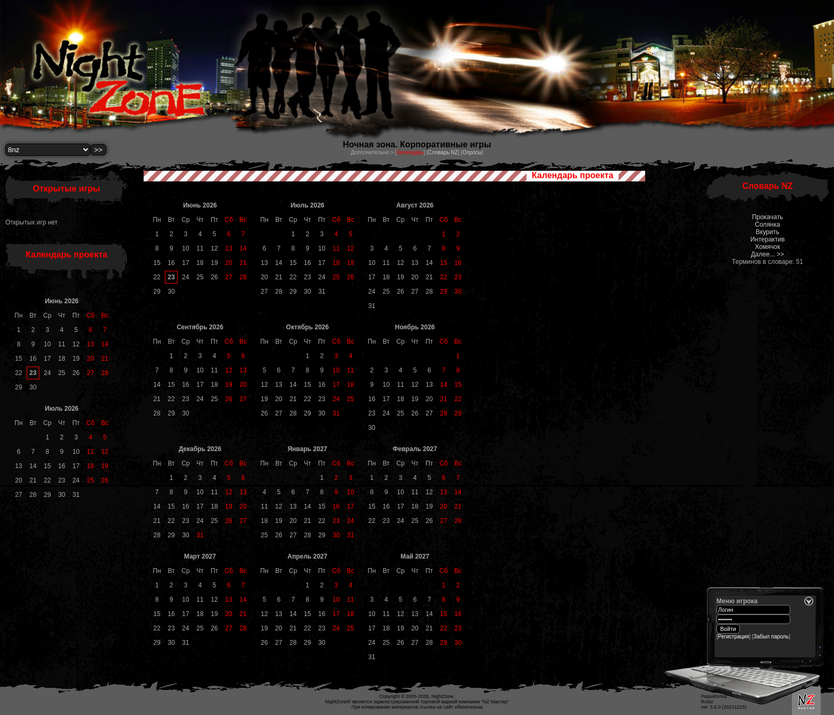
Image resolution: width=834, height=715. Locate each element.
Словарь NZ (442, 152)
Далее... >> (768, 254)
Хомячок (767, 247)
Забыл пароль (771, 636)
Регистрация (733, 636)
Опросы (472, 152)
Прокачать (767, 217)
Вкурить (767, 232)
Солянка (767, 224)
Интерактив (767, 239)
